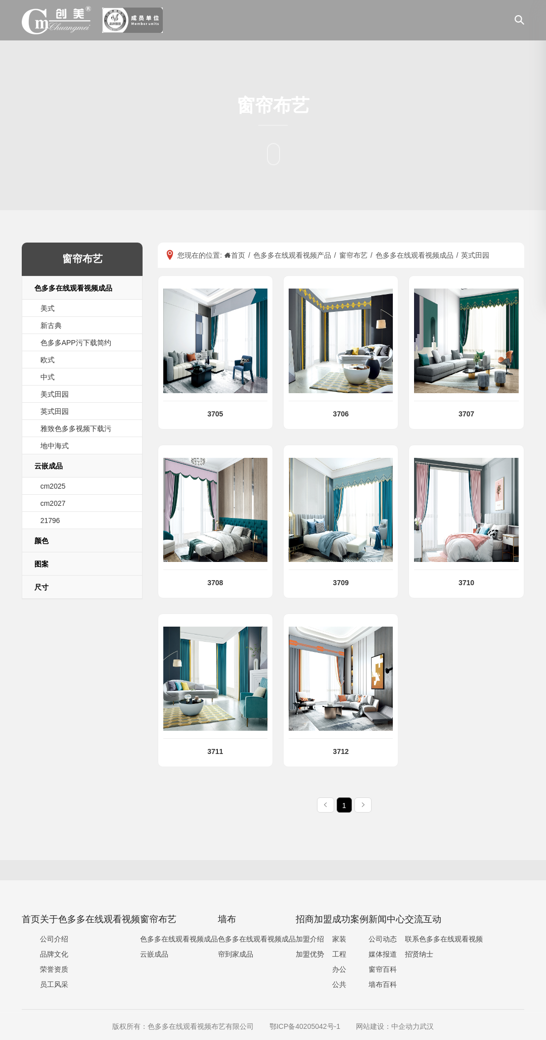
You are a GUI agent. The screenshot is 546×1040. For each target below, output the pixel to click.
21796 (50, 520)
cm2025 (53, 486)
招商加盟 (314, 919)
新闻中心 (387, 919)
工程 (339, 954)
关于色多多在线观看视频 (90, 919)
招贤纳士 (419, 954)
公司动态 (383, 939)
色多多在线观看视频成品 (73, 288)
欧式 (47, 360)
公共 (339, 984)
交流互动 (423, 919)
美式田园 (54, 394)
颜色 (41, 541)
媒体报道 (383, 954)
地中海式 (54, 446)
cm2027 (53, 503)
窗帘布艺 (158, 919)
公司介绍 (54, 939)
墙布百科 (383, 984)
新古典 (51, 325)
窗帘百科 (383, 969)
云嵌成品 (48, 466)
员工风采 (54, 984)
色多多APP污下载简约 (75, 343)
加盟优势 (310, 954)
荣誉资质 (54, 969)
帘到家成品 (235, 954)
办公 (339, 969)
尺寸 (41, 587)
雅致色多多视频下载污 (75, 428)
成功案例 (350, 919)
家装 (339, 939)
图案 (41, 564)
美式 (47, 308)
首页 (31, 919)
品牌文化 (54, 954)
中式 (47, 377)
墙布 (227, 919)
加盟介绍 (310, 939)
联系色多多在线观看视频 (444, 939)
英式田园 (54, 411)
